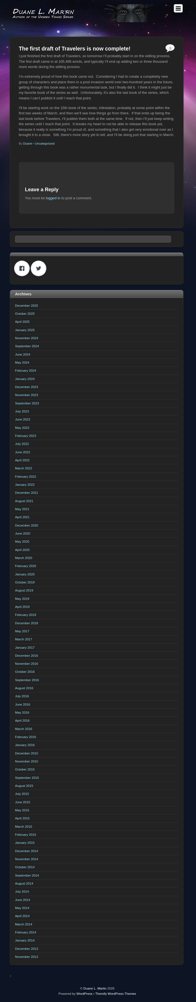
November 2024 (26, 338)
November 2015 (26, 761)
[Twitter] (40, 268)
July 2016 (22, 696)
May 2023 (22, 427)
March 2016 (23, 729)
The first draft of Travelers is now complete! (75, 49)
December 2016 (26, 655)
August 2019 (24, 590)
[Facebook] (23, 268)
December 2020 (26, 525)
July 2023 (22, 411)
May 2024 (22, 362)
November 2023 (26, 395)
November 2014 (26, 859)
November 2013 (26, 956)
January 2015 (25, 842)
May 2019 (22, 598)
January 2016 (25, 745)
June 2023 (22, 419)
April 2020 (22, 550)
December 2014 (26, 851)
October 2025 (25, 313)
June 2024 (22, 354)
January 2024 (25, 379)
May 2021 (22, 509)
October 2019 (25, 582)
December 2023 (26, 387)
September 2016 (27, 680)
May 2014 (22, 908)
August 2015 (24, 785)
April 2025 (22, 321)
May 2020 (22, 541)
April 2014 (22, 916)
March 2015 (23, 826)
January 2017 (25, 647)
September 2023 (27, 403)
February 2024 (25, 370)
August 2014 (24, 883)
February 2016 (25, 737)
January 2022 (25, 484)
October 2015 (25, 769)
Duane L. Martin (94, 988)
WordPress (84, 993)
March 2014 (23, 924)
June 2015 (22, 802)
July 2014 (22, 891)
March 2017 (23, 639)
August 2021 (24, 501)
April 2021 (22, 517)
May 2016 (22, 712)
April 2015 (22, 818)
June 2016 (22, 704)
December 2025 (26, 305)
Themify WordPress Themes (115, 993)
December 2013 (26, 948)
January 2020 (25, 574)
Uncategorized (45, 143)
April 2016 (22, 720)
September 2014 (27, 875)
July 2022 (22, 443)
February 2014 (25, 932)
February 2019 (25, 614)
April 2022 (22, 460)
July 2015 (22, 793)
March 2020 (23, 558)
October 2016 (25, 671)
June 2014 (22, 900)
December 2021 (26, 492)
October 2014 (25, 867)
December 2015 (26, 753)
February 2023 (25, 435)
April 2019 (22, 606)
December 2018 (26, 623)
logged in (53, 198)
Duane (27, 143)
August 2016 (24, 688)
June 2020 (22, 533)
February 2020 (25, 566)
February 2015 (25, 834)
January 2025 (25, 330)
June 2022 (22, 452)
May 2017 (22, 631)
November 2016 (26, 663)
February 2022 (25, 476)
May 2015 (22, 810)
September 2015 (27, 777)
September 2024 (27, 346)
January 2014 (25, 940)
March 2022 (23, 468)
